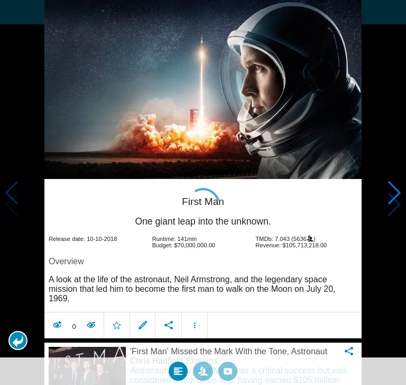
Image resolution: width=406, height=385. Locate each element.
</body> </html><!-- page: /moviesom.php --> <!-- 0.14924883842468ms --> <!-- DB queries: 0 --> (203, 192)
